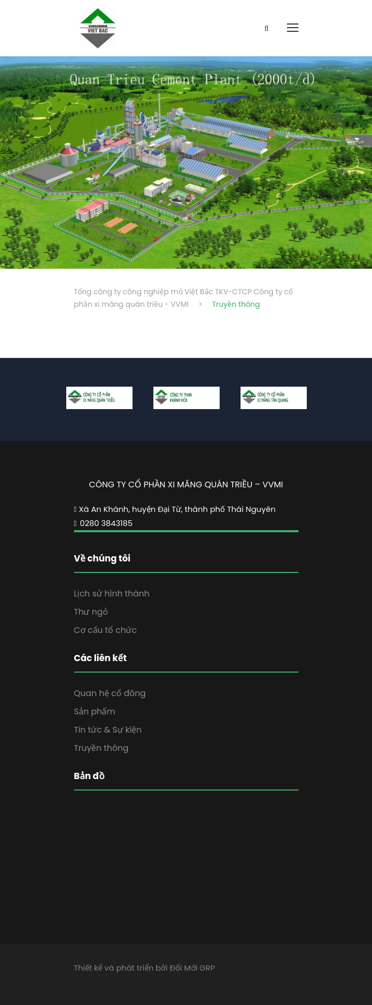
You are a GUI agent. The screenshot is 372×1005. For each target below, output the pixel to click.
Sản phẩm (94, 711)
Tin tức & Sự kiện (108, 730)
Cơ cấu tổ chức (105, 630)
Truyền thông (101, 748)
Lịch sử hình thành (112, 594)
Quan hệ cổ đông (110, 693)
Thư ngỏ (91, 612)
